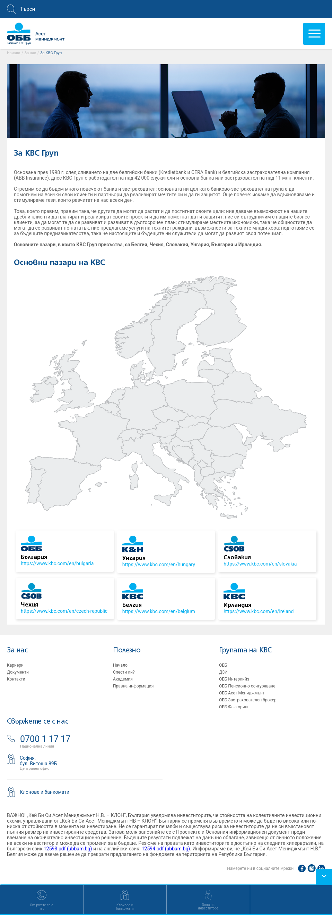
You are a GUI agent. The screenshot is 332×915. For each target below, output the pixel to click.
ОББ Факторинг (234, 706)
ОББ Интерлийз (234, 679)
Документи (18, 672)
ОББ (223, 665)
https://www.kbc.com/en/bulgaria (57, 563)
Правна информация (133, 686)
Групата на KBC (245, 650)
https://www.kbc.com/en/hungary (158, 564)
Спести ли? (124, 672)
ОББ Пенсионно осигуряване (247, 686)
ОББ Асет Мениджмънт (242, 693)
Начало (120, 665)
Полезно (126, 650)
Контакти (16, 679)
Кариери (15, 665)
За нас (17, 650)
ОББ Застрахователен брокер (248, 700)
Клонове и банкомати (44, 792)
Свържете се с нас (37, 721)
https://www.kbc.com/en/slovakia (260, 564)
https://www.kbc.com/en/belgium (158, 611)
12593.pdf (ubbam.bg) (68, 848)
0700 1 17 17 (45, 739)
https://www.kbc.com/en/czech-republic (64, 611)
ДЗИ (223, 672)
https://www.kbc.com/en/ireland (259, 611)
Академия (123, 679)
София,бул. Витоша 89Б (38, 760)
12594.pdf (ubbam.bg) (166, 848)
